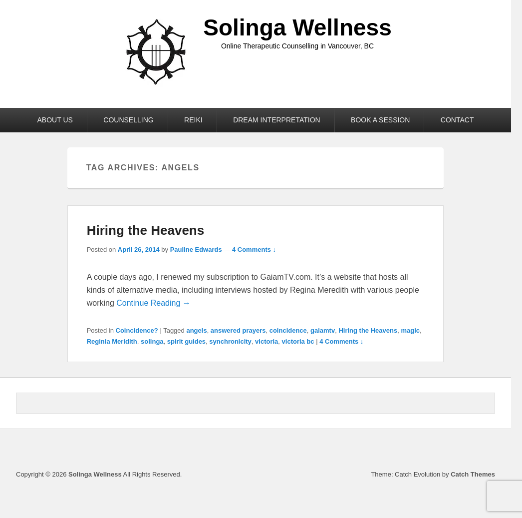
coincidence (288, 330)
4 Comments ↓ (254, 249)
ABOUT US (55, 120)
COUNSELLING (128, 120)
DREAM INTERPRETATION (276, 120)
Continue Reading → (153, 303)
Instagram (486, 450)
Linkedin (464, 450)
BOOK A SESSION (380, 120)
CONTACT (457, 120)
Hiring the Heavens (146, 230)
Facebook (442, 450)
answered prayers (238, 330)
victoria (266, 341)
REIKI (193, 120)
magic (410, 330)
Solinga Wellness (297, 27)
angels (196, 330)
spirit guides (186, 341)
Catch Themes (473, 474)
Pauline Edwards (196, 249)
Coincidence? (137, 330)
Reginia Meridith (112, 341)
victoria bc (298, 341)
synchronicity (230, 341)
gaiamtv (322, 330)
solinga (152, 341)
